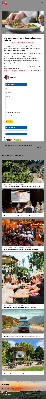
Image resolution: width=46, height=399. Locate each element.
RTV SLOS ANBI (37, 386)
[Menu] (42, 1)
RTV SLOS (5, 391)
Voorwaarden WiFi (29, 386)
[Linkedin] (14, 140)
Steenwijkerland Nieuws (30, 42)
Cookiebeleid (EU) (10, 388)
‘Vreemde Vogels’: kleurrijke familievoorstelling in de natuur (18, 145)
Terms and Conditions (20, 388)
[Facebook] (6, 140)
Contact (4, 388)
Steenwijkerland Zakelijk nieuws (25, 372)
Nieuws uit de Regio (21, 42)
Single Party (38, 147)
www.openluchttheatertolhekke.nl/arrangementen (15, 70)
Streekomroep (20, 184)
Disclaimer (22, 386)
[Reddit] (11, 140)
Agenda (6, 247)
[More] (19, 140)
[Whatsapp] (16, 140)
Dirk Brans (13, 42)
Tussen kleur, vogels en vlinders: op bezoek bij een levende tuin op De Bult (22, 186)
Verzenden (9, 121)
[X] (8, 140)
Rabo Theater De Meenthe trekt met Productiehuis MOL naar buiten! (20, 307)
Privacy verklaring (15, 386)
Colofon (4, 386)
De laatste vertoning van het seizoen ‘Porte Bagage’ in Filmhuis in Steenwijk (22, 336)
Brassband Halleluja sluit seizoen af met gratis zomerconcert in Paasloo (21, 249)
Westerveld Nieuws (30, 214)
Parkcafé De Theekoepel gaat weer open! (14, 373)
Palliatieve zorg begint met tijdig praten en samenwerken (17, 215)
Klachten (8, 386)
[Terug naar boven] (4, 379)
